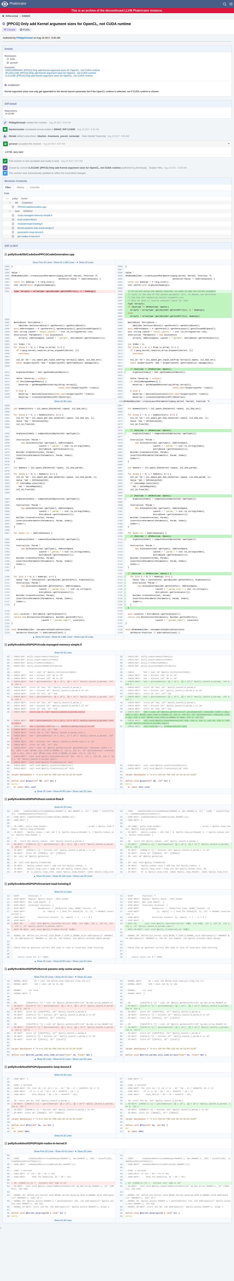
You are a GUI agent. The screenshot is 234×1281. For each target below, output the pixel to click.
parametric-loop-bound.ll (30, 232)
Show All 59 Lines (62, 791)
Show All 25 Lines (63, 807)
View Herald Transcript (94, 136)
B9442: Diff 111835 (64, 129)
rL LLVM (9, 113)
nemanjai (74, 136)
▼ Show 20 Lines (84, 262)
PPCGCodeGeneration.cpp (32, 207)
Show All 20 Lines (63, 1135)
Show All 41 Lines (62, 1059)
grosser (14, 62)
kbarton (42, 136)
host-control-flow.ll (27, 219)
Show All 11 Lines (63, 892)
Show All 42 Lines (64, 977)
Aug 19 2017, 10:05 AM (175, 168)
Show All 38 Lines (63, 401)
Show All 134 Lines (62, 876)
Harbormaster (16, 129)
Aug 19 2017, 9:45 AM (60, 122)
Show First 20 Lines (42, 262)
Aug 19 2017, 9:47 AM (54, 144)
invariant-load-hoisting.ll (30, 223)
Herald (12, 136)
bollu (12, 59)
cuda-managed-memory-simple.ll (35, 215)
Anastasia (53, 136)
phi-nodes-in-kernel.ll (29, 236)
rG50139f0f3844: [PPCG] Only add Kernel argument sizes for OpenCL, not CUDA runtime (52, 70)
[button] (231, 4)
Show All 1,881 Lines (62, 637)
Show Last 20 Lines (83, 637)
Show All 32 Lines (63, 652)
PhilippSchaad (24, 37)
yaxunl (64, 136)
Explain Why (155, 167)
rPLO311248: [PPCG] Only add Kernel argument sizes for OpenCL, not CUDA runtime (50, 73)
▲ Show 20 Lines (41, 637)
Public (26, 29)
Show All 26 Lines (63, 1075)
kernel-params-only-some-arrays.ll (36, 228)
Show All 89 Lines (62, 961)
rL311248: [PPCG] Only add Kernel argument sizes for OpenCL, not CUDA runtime (49, 75)
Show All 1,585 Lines (64, 262)
